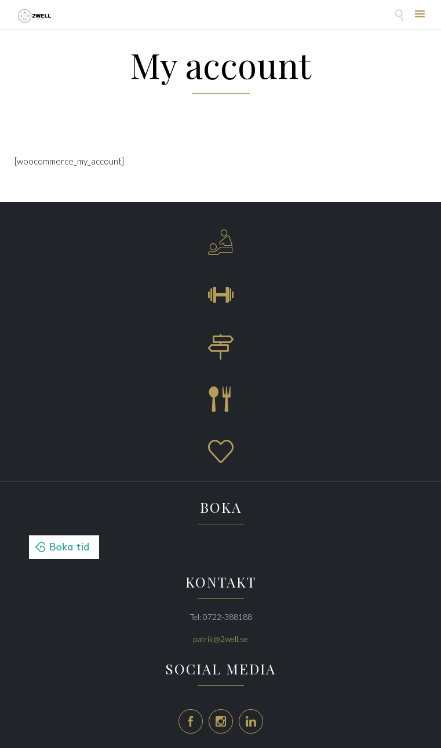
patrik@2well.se (220, 639)
